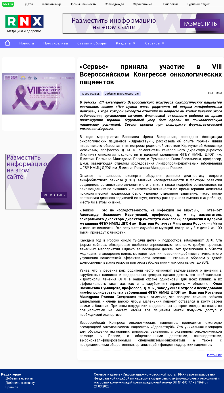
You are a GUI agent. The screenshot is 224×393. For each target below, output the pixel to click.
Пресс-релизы (55, 43)
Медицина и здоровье (24, 29)
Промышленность (83, 4)
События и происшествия (122, 93)
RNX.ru (8, 4)
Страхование (142, 4)
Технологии (169, 4)
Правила (12, 387)
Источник (214, 355)
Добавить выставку (20, 383)
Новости (26, 43)
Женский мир (51, 4)
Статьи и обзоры (92, 43)
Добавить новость (19, 378)
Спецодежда (114, 4)
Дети (29, 4)
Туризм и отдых (198, 4)
